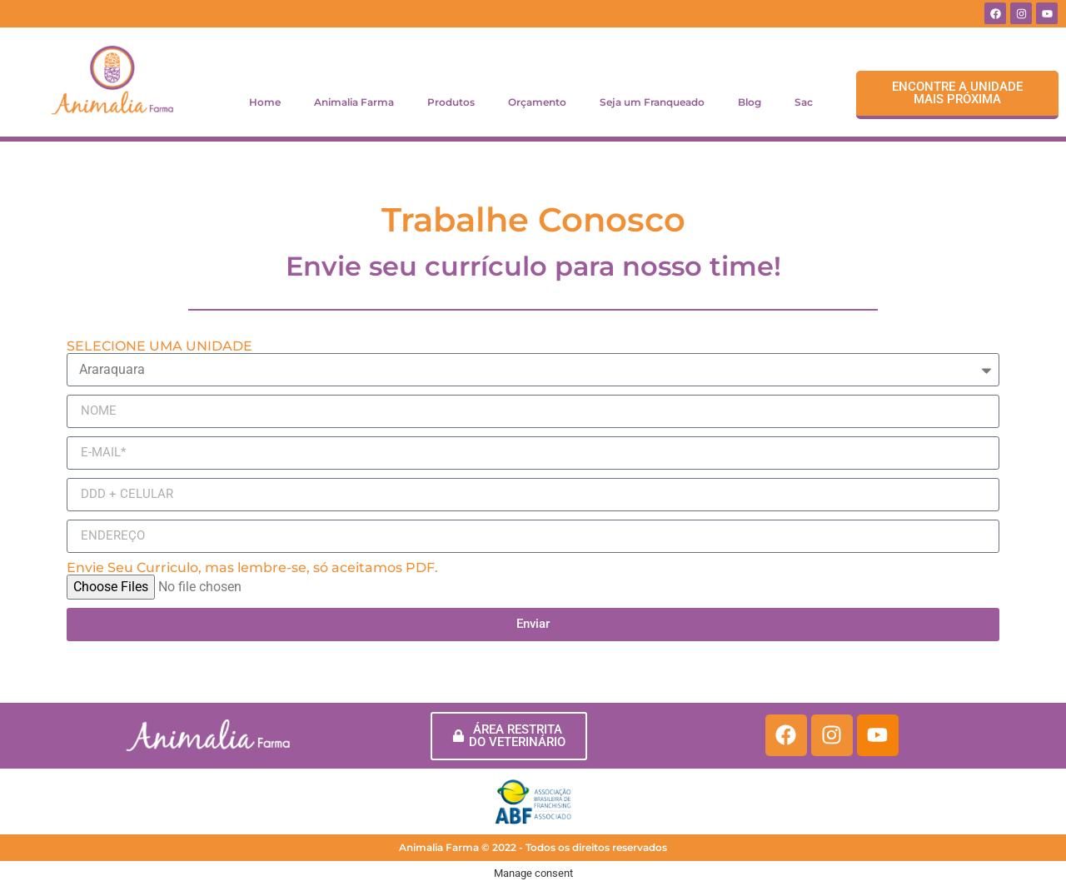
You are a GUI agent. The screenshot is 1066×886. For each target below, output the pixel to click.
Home (265, 102)
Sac (804, 102)
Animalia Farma (354, 102)
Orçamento (537, 102)
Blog (749, 102)
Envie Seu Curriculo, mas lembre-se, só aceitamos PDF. (252, 568)
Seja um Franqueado (652, 102)
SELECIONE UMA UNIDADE (159, 346)
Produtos (451, 102)
